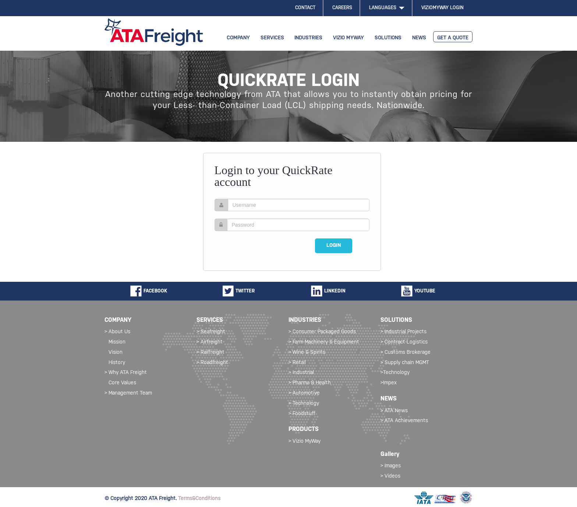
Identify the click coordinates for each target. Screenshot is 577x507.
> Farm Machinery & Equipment (323, 342)
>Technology (395, 372)
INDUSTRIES (308, 38)
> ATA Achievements (404, 420)
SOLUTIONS (388, 38)
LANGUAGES (386, 8)
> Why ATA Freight (126, 372)
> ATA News (394, 411)
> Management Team (128, 393)
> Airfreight (210, 342)
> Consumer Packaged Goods (322, 332)
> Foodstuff (301, 413)
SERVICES (272, 38)
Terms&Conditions (199, 498)
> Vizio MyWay (304, 441)
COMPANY (238, 38)
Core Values (122, 383)
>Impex (388, 383)
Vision (116, 352)
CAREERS (342, 8)
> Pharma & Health (309, 383)
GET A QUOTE (452, 38)
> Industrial (301, 372)
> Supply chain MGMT (404, 362)
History (117, 362)
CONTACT (305, 8)
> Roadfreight (212, 362)
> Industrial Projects (403, 332)
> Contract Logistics (404, 342)
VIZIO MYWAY (348, 38)
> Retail (297, 362)
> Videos (390, 476)
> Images (390, 466)
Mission (117, 342)
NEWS (419, 38)
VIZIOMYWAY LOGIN (442, 8)
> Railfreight (210, 352)
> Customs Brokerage (405, 352)
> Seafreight (211, 332)
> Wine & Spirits (306, 352)
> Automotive (304, 393)
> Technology (303, 403)
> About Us (117, 332)
